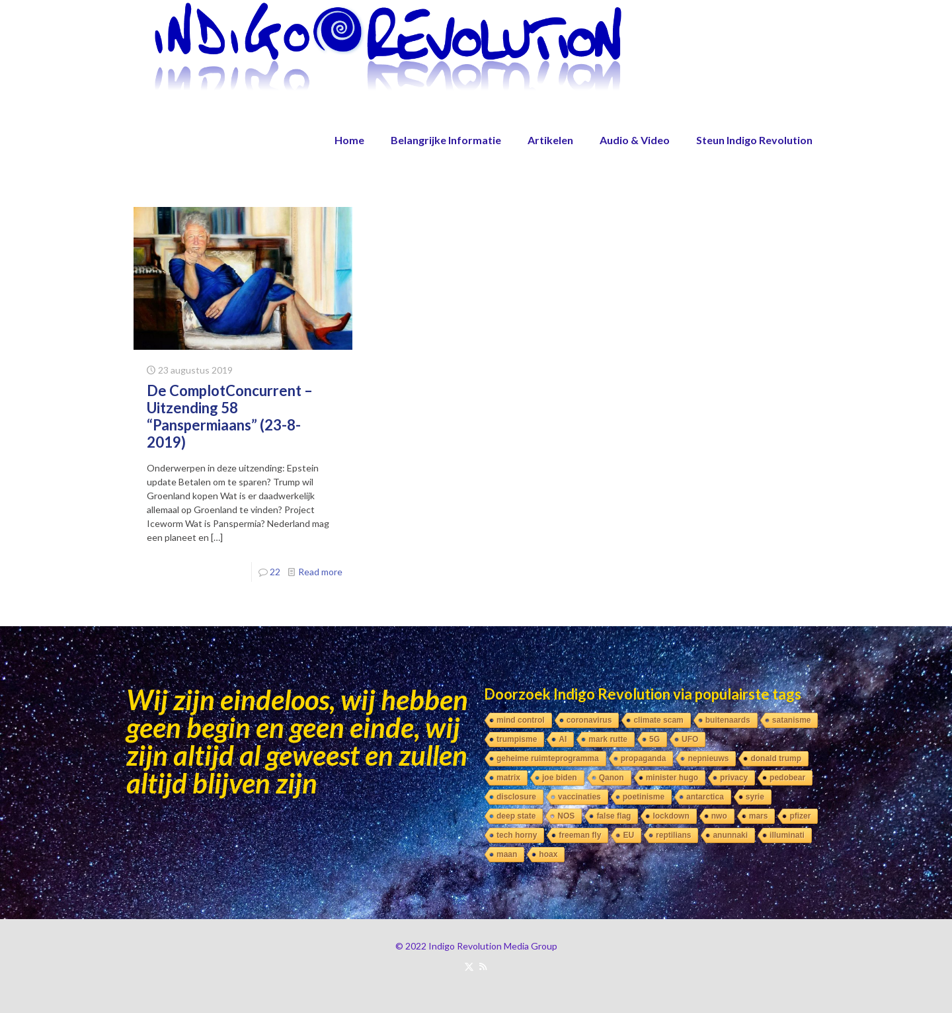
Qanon (611, 777)
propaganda (643, 758)
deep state (516, 816)
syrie (755, 796)
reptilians (673, 835)
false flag (613, 816)
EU (628, 835)
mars (758, 816)
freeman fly (580, 835)
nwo (719, 816)
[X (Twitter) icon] (469, 966)
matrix (508, 777)
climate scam (658, 720)
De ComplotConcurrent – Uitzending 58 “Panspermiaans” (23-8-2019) (230, 416)
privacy (734, 777)
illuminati (787, 835)
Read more (320, 571)
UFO (690, 739)
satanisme (791, 720)
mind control (520, 720)
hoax (548, 854)
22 (275, 571)
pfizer (800, 816)
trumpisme (516, 739)
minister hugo (672, 777)
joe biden (559, 777)
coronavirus (589, 720)
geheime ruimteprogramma (547, 758)
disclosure (516, 796)
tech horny (516, 835)
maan (506, 854)
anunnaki (730, 835)
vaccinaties (579, 796)
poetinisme (643, 796)
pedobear (787, 777)
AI (563, 739)
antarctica (705, 796)
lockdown (671, 816)
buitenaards (727, 720)
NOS (566, 816)
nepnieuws (708, 758)
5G (654, 739)
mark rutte (607, 739)
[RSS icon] (483, 966)
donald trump (775, 758)
